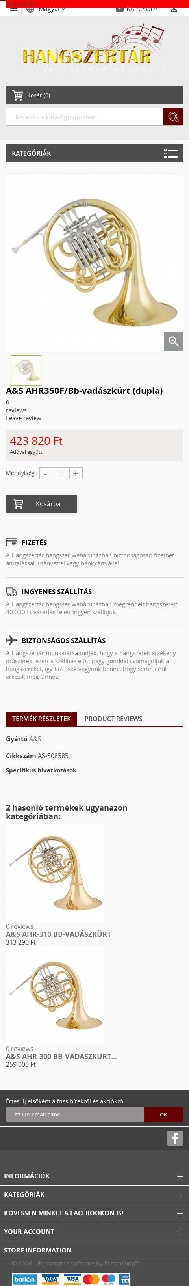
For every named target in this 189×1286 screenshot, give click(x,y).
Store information (38, 1250)
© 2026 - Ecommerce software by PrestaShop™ (76, 1263)
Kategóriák (31, 153)
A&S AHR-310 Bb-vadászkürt (58, 934)
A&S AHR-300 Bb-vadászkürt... (61, 1056)
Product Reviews (114, 718)
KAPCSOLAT (143, 8)
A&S (35, 738)
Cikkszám (21, 756)
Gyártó (17, 739)
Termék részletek (41, 718)
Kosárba (48, 503)
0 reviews (19, 926)
